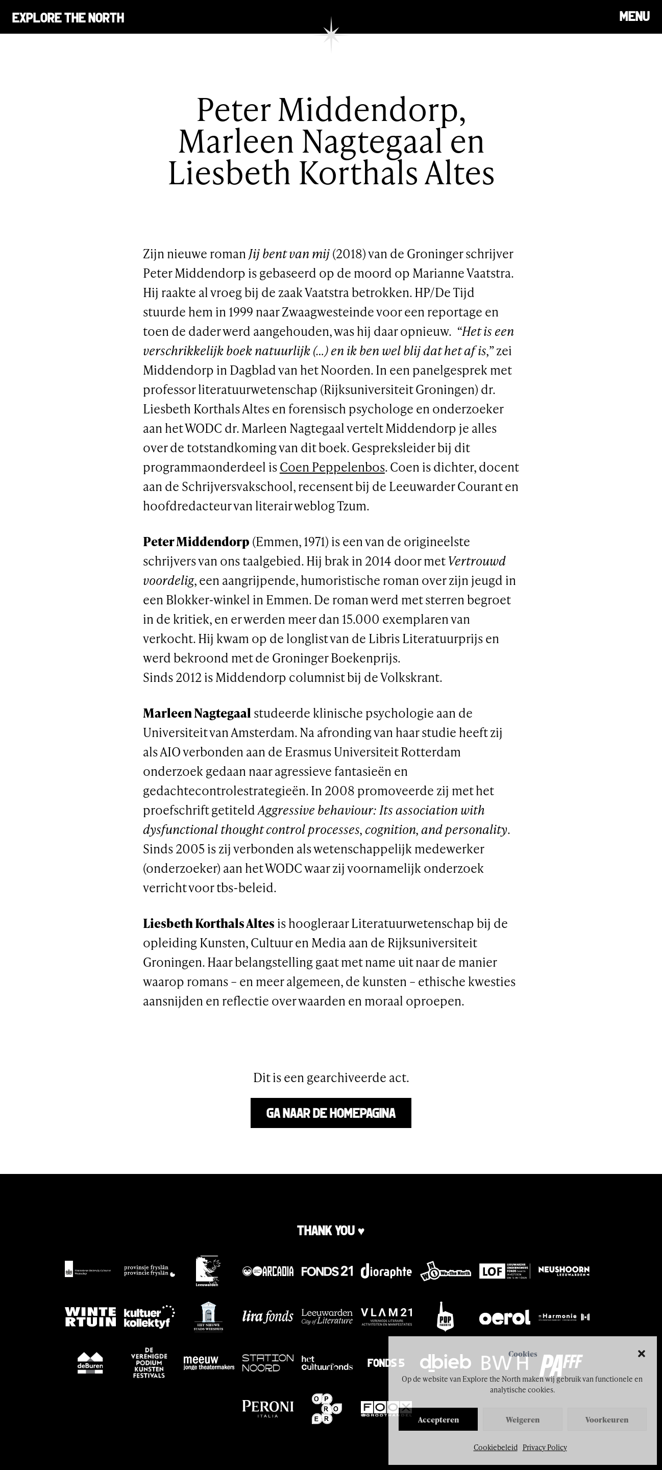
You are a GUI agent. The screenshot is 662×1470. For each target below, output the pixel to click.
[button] (641, 1354)
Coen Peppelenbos (332, 466)
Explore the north (68, 16)
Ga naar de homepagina (331, 1112)
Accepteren (438, 1419)
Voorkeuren (606, 1419)
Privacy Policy (545, 1447)
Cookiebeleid (496, 1447)
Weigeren (523, 1419)
